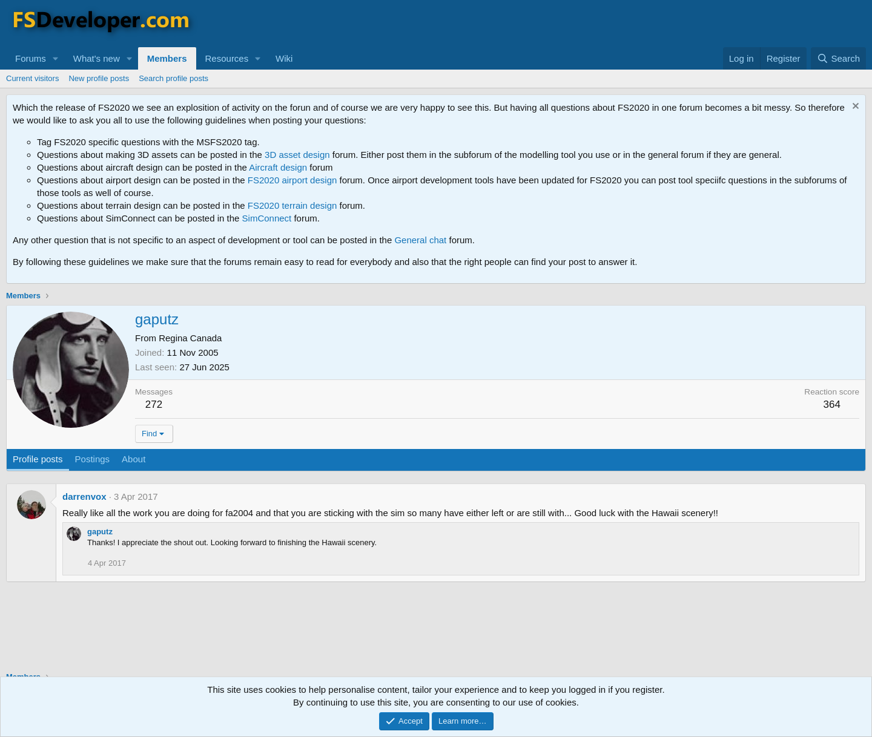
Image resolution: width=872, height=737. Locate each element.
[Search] (838, 58)
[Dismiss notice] (854, 107)
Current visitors (32, 78)
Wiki (284, 58)
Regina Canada (190, 338)
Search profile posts (173, 78)
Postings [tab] (92, 459)
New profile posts (98, 78)
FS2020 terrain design (292, 205)
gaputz (100, 531)
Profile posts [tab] (38, 459)
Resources (227, 58)
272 (153, 404)
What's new (96, 58)
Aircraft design (278, 167)
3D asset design (297, 154)
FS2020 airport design (292, 180)
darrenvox (84, 496)
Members (167, 58)
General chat (420, 240)
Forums (30, 58)
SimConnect (267, 218)
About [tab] (133, 459)
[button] (55, 58)
